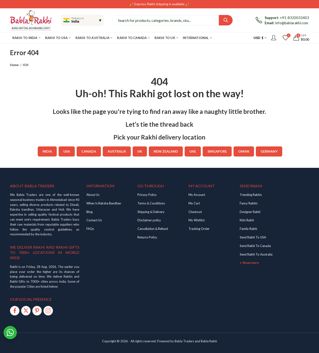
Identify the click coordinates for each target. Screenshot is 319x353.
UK (139, 151)
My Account (196, 195)
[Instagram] (48, 310)
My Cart (194, 203)
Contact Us (94, 220)
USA (66, 151)
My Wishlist (196, 220)
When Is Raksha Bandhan (103, 203)
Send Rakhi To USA (253, 237)
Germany (269, 151)
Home (14, 65)
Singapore (217, 151)
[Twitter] (26, 310)
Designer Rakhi (250, 212)
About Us (92, 195)
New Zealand (166, 151)
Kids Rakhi (247, 220)
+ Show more (249, 263)
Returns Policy (147, 237)
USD (256, 38)
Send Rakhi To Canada (255, 246)
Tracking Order (199, 229)
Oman (243, 151)
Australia (117, 151)
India (47, 151)
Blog (89, 212)
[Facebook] (14, 310)
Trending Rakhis (251, 195)
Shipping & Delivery (150, 212)
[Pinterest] (37, 310)
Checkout (195, 212)
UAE (192, 151)
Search (226, 20)
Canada (88, 151)
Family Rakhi (248, 229)
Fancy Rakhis (249, 203)
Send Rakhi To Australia (256, 254)
